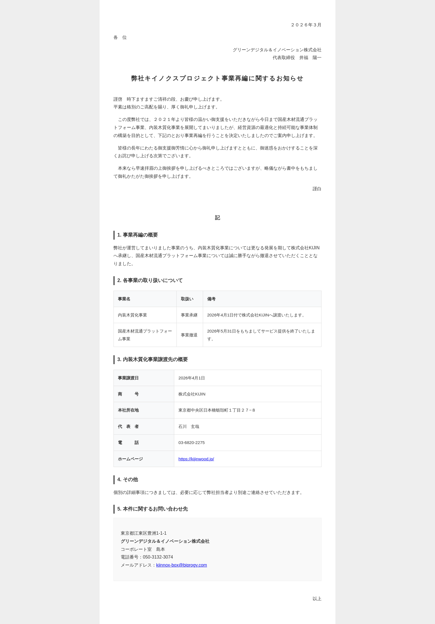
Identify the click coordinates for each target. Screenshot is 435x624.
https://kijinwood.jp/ (196, 458)
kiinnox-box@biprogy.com (181, 565)
